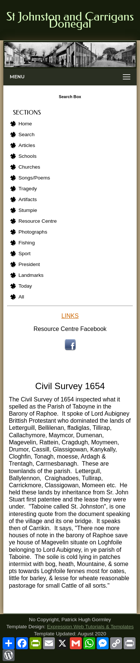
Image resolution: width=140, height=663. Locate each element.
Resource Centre (37, 221)
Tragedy (27, 188)
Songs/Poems (34, 178)
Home (25, 123)
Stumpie (27, 210)
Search (26, 134)
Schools (27, 156)
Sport (24, 253)
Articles (26, 145)
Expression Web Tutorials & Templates (90, 626)
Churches (29, 167)
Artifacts (27, 199)
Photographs (32, 232)
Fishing (26, 243)
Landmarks (30, 275)
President (29, 264)
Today (25, 286)
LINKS (69, 316)
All (21, 297)
